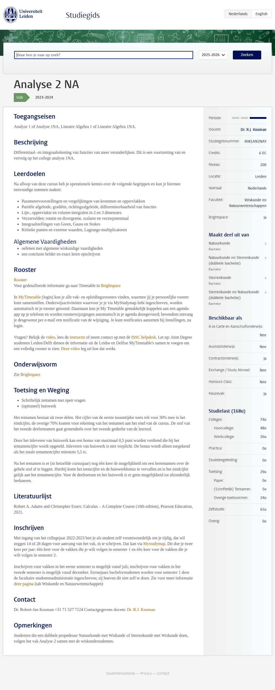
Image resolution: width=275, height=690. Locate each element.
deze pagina (24, 584)
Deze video (70, 348)
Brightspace (110, 285)
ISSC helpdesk (143, 337)
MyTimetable (30, 297)
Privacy (146, 673)
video (50, 337)
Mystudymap (154, 543)
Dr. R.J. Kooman (141, 609)
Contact (163, 673)
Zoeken (247, 54)
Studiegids (83, 15)
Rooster (20, 280)
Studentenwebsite (120, 673)
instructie (77, 337)
